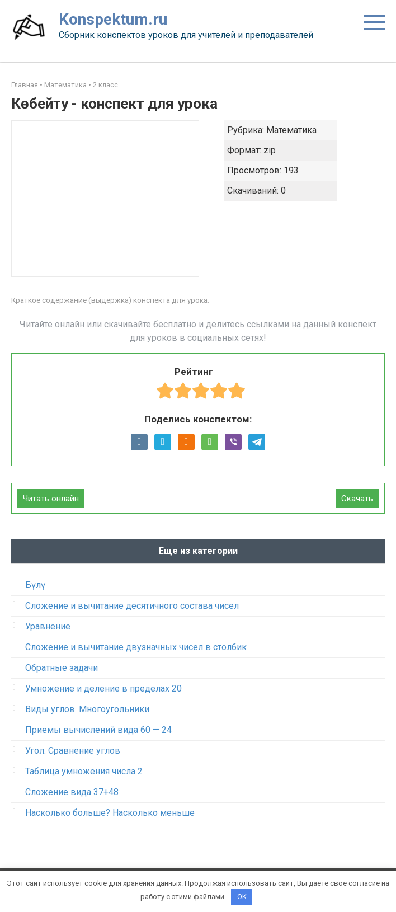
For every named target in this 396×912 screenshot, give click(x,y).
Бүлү (35, 585)
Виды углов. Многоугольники (87, 709)
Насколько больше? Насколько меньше (110, 812)
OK (242, 896)
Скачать (357, 498)
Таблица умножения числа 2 (84, 771)
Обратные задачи (61, 667)
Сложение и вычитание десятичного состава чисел (132, 605)
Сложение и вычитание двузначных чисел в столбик (136, 647)
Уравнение (47, 626)
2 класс (105, 85)
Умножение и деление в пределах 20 (103, 688)
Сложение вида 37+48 (72, 792)
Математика (65, 85)
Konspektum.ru (113, 19)
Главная (24, 85)
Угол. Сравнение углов (72, 750)
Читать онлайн (51, 498)
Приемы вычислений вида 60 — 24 (98, 730)
